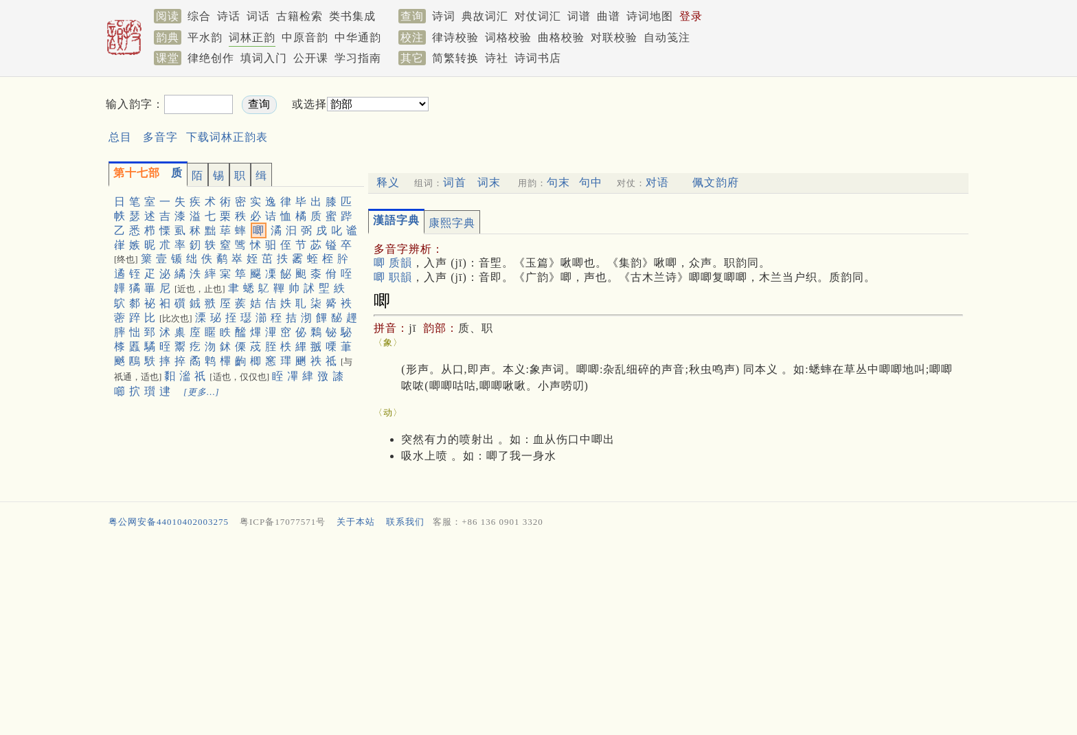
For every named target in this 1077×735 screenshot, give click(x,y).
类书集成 (352, 16)
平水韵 (205, 37)
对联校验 (614, 37)
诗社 (496, 58)
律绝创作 (211, 58)
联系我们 (405, 522)
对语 (657, 182)
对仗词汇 (537, 16)
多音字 (160, 137)
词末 (489, 182)
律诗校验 (455, 37)
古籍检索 (299, 16)
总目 (120, 137)
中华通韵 (358, 37)
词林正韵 (252, 37)
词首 (454, 182)
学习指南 (358, 58)
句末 (558, 182)
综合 (199, 16)
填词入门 (263, 58)
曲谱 (608, 16)
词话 (258, 16)
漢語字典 (396, 220)
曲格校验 (561, 37)
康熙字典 (452, 223)
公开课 (310, 58)
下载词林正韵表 (227, 137)
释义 (388, 182)
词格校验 (508, 37)
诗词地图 (649, 16)
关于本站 (356, 522)
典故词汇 (485, 16)
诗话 (228, 16)
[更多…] (201, 392)
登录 (691, 16)
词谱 (579, 16)
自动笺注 (667, 37)
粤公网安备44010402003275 (169, 522)
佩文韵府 (715, 182)
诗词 (443, 16)
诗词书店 (537, 58)
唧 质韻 (393, 263)
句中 (590, 182)
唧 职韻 (393, 277)
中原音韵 (305, 37)
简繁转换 (455, 58)
